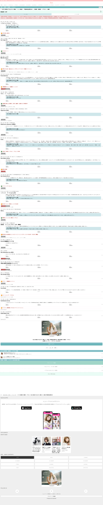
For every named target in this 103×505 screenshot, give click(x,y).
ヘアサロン (17, 464)
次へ (56, 347)
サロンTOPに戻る (51, 374)
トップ (17, 457)
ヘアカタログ (86, 457)
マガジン (51, 457)
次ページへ (51, 344)
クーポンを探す (88, 14)
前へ (47, 347)
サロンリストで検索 (51, 362)
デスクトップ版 (51, 496)
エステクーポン (85, 467)
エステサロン (86, 464)
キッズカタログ (51, 460)
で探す (73, 370)
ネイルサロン (51, 464)
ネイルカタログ (85, 460)
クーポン (17, 467)
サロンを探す (26, 14)
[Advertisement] (39, 385)
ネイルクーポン (51, 467)
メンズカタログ (17, 460)
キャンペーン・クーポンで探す (73, 366)
